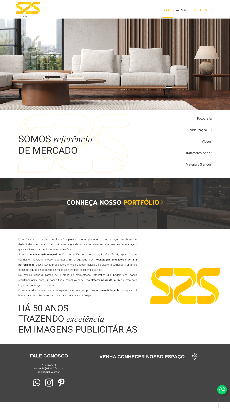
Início (167, 10)
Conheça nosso (115, 202)
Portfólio (181, 10)
